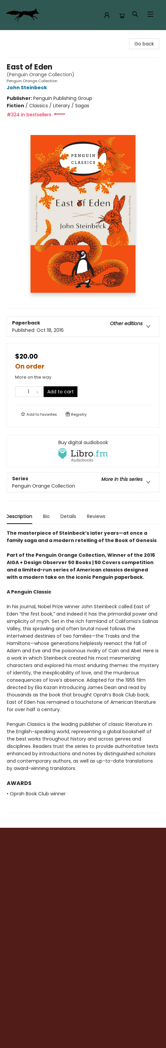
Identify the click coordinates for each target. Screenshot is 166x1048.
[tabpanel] (83, 671)
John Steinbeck (28, 87)
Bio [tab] (47, 516)
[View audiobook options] (83, 451)
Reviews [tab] (97, 516)
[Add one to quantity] (37, 391)
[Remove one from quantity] (19, 391)
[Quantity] (28, 391)
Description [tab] (20, 516)
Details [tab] (69, 516)
